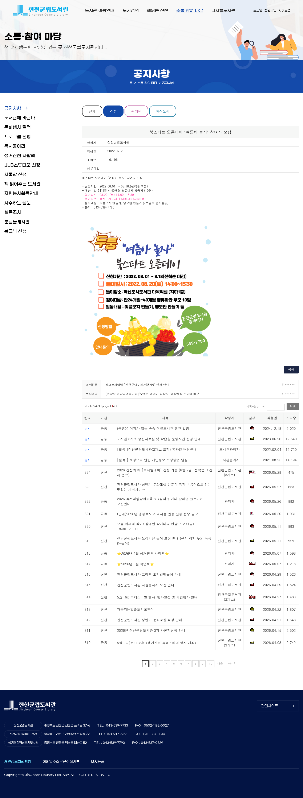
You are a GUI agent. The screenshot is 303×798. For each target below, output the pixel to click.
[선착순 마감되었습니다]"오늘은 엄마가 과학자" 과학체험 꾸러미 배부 (152, 394)
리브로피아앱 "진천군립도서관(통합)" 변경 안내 (137, 385)
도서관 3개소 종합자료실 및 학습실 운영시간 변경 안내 (159, 439)
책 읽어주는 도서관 (22, 184)
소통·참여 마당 (189, 10)
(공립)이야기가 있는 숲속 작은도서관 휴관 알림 (153, 428)
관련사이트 (269, 706)
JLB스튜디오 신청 (22, 165)
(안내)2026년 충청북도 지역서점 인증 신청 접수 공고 (157, 514)
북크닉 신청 (15, 231)
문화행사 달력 (17, 127)
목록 (291, 369)
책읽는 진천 (157, 10)
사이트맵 (284, 10)
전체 (92, 111)
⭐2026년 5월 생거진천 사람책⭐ (143, 553)
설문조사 (12, 212)
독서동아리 (14, 146)
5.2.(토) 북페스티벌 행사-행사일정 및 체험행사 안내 (157, 597)
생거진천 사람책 (19, 155)
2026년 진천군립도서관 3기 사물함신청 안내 (151, 630)
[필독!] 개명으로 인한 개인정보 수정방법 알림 (152, 460)
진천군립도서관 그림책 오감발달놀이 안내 (149, 574)
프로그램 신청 (17, 137)
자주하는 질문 (17, 203)
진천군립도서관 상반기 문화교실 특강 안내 (149, 619)
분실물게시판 (16, 222)
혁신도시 (162, 111)
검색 (293, 406)
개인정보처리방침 (17, 761)
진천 (113, 111)
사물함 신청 (15, 174)
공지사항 (12, 108)
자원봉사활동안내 (21, 193)
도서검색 (131, 10)
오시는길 (97, 761)
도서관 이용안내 (99, 10)
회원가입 (270, 10)
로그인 (257, 10)
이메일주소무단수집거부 (61, 761)
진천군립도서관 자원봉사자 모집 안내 (145, 585)
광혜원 (136, 111)
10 (210, 663)
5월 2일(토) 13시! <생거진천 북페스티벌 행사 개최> (157, 642)
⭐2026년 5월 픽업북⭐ (135, 564)
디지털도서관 (223, 10)
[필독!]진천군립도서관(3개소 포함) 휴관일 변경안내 (157, 449)
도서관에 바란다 (19, 118)
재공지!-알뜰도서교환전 (135, 609)
